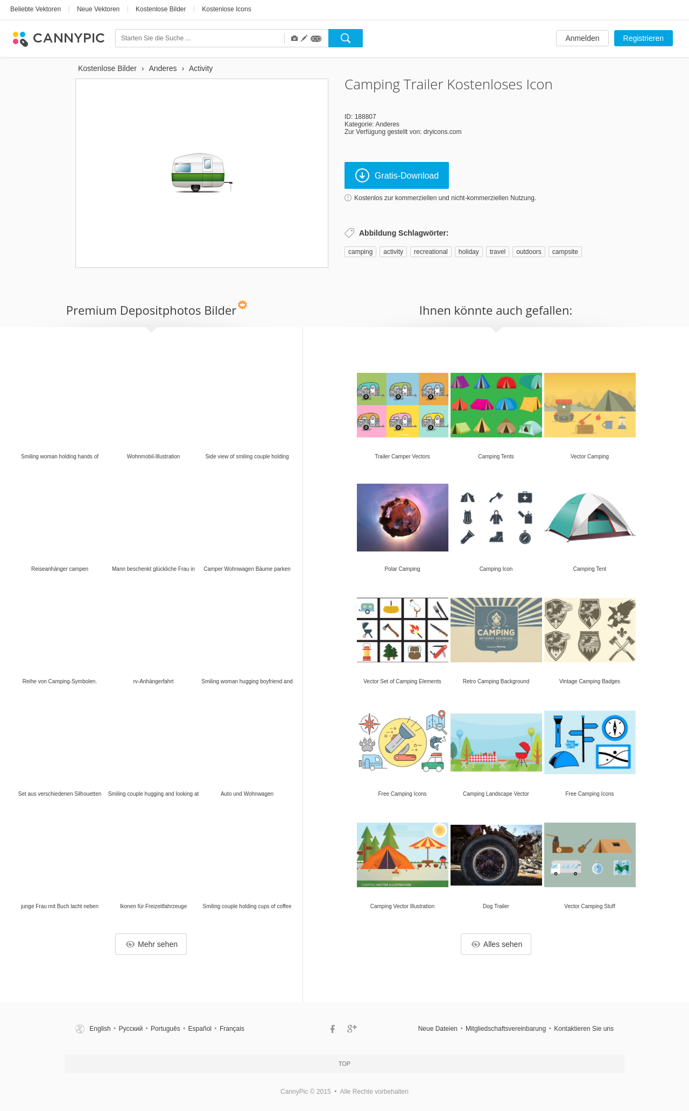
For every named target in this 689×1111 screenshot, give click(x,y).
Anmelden (582, 38)
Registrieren (643, 38)
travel (497, 252)
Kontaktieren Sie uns (584, 1028)
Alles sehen (497, 944)
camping (360, 252)
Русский (131, 1028)
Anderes (387, 124)
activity (393, 252)
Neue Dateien (438, 1028)
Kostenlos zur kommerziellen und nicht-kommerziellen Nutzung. (445, 198)
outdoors (529, 252)
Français (232, 1028)
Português (165, 1028)
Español (200, 1028)
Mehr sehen (152, 944)
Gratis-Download (397, 175)
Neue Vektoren (98, 9)
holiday (469, 252)
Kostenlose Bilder (161, 9)
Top (344, 1063)
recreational (431, 252)
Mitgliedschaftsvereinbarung (506, 1028)
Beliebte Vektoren (35, 9)
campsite (565, 252)
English (99, 1028)
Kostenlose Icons (226, 9)
